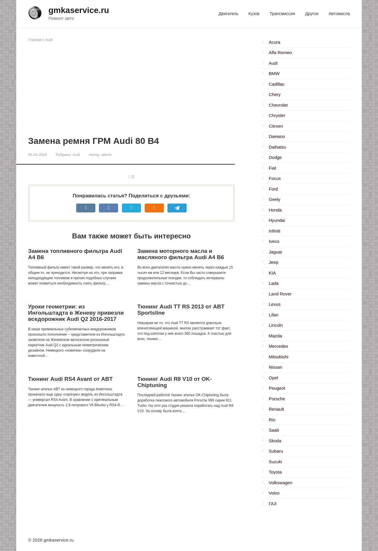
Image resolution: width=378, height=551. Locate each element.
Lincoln (276, 325)
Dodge (275, 157)
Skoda (275, 440)
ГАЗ (272, 503)
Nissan (275, 367)
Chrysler (277, 115)
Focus (275, 178)
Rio (272, 419)
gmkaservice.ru (78, 10)
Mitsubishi (279, 356)
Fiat (272, 167)
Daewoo (277, 136)
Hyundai (277, 220)
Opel (273, 377)
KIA (272, 272)
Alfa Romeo (280, 52)
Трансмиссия (282, 13)
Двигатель (228, 13)
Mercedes (278, 346)
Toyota (275, 471)
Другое (311, 13)
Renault (276, 409)
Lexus (275, 304)
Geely (274, 199)
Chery (275, 94)
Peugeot (277, 388)
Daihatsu (277, 146)
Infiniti (274, 230)
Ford (273, 188)
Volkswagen (280, 482)
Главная (35, 40)
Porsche (277, 398)
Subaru (276, 451)
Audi (49, 40)
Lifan (273, 314)
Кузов (253, 13)
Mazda (275, 335)
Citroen (276, 126)
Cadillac (276, 84)
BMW (274, 73)
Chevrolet (278, 105)
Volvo (274, 492)
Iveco (274, 241)
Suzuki (275, 461)
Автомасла (339, 13)
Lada (273, 283)
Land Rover (280, 293)
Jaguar (275, 251)
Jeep (273, 262)
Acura (274, 42)
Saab (274, 430)
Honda (275, 209)
